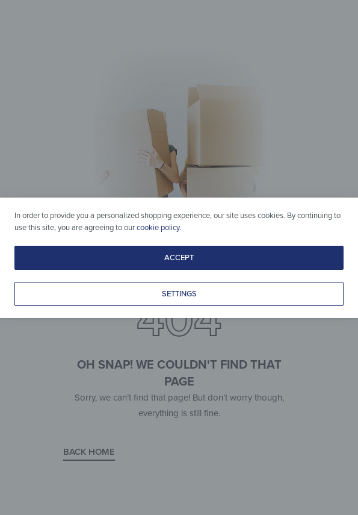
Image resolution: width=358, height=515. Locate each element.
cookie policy (158, 228)
